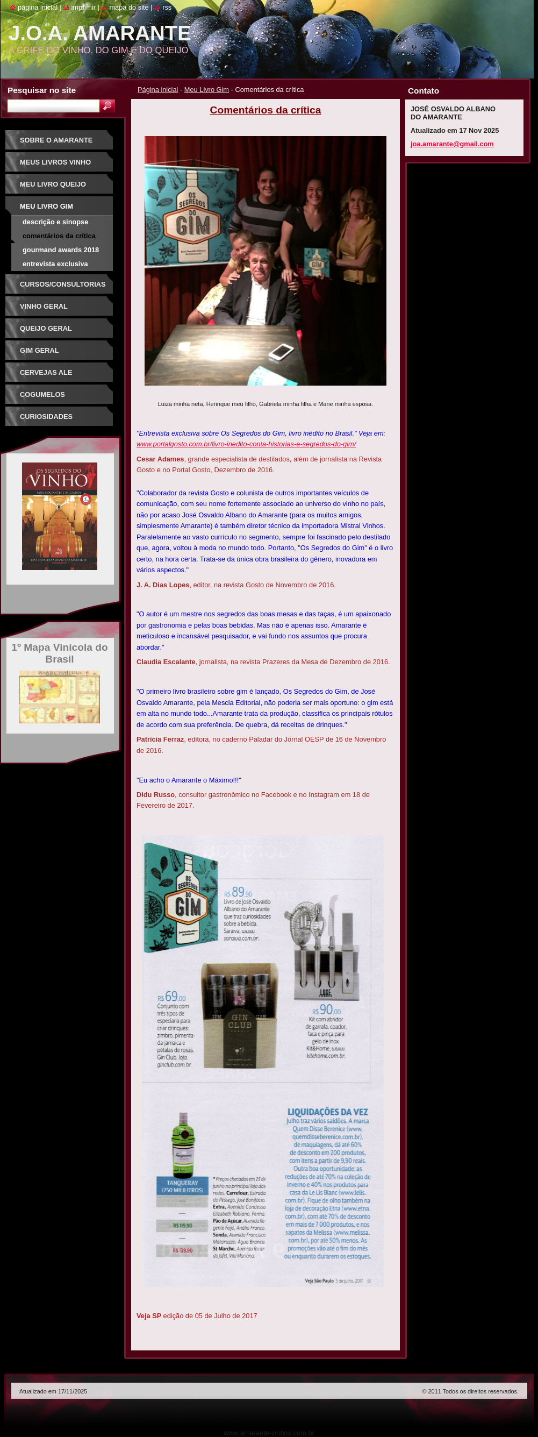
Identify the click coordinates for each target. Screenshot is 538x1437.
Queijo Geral (46, 328)
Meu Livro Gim (206, 90)
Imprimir (83, 7)
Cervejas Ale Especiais (46, 376)
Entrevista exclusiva (55, 264)
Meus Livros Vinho (55, 162)
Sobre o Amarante (56, 140)
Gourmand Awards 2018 (61, 250)
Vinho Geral (44, 306)
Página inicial (158, 90)
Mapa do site (128, 7)
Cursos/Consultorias (63, 284)
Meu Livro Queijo (53, 184)
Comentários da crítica (59, 236)
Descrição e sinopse (55, 222)
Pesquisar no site (42, 90)
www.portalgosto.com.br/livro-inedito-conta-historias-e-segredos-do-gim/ (246, 444)
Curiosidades (46, 416)
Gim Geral (39, 350)
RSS (166, 7)
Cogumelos (42, 394)
